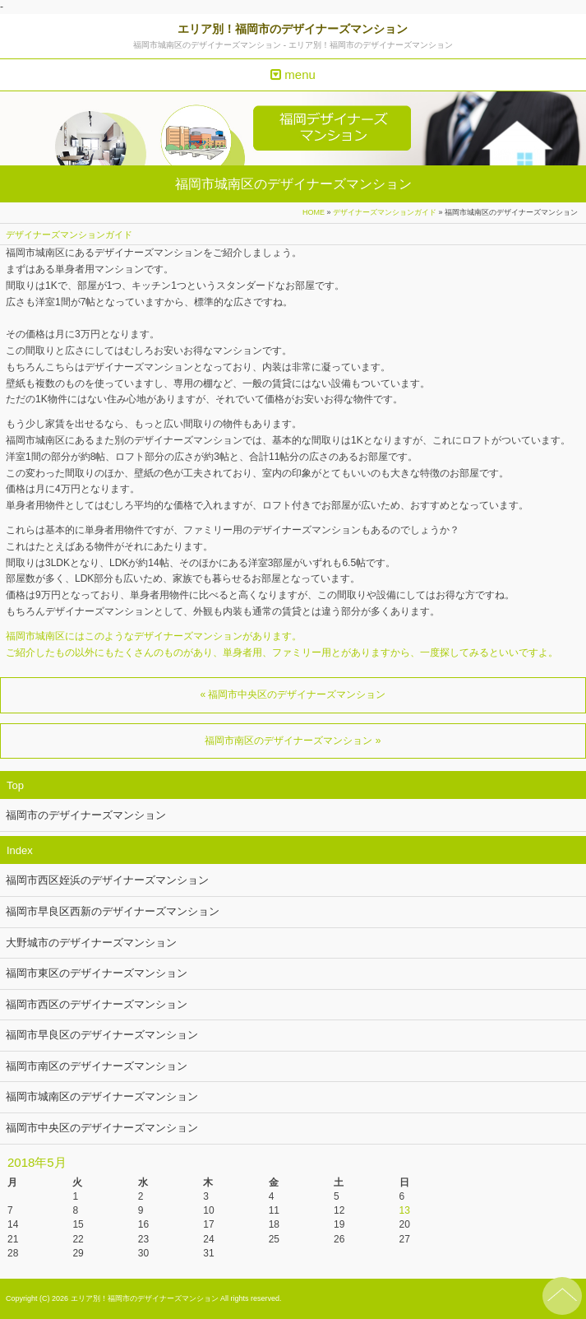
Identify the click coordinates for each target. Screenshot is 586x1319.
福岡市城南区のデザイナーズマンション (102, 1096)
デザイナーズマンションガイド (384, 212)
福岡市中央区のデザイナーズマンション (102, 1128)
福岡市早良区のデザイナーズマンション (102, 1035)
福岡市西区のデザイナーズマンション (96, 1004)
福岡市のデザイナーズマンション (86, 815)
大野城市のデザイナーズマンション (91, 942)
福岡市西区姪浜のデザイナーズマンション (107, 880)
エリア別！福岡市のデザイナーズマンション (293, 28)
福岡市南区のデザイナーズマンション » (293, 740)
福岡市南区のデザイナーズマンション (96, 1066)
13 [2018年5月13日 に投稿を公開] (404, 1210)
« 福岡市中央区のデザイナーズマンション (292, 694)
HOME (313, 212)
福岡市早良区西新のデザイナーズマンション (112, 911)
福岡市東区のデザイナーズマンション (96, 973)
